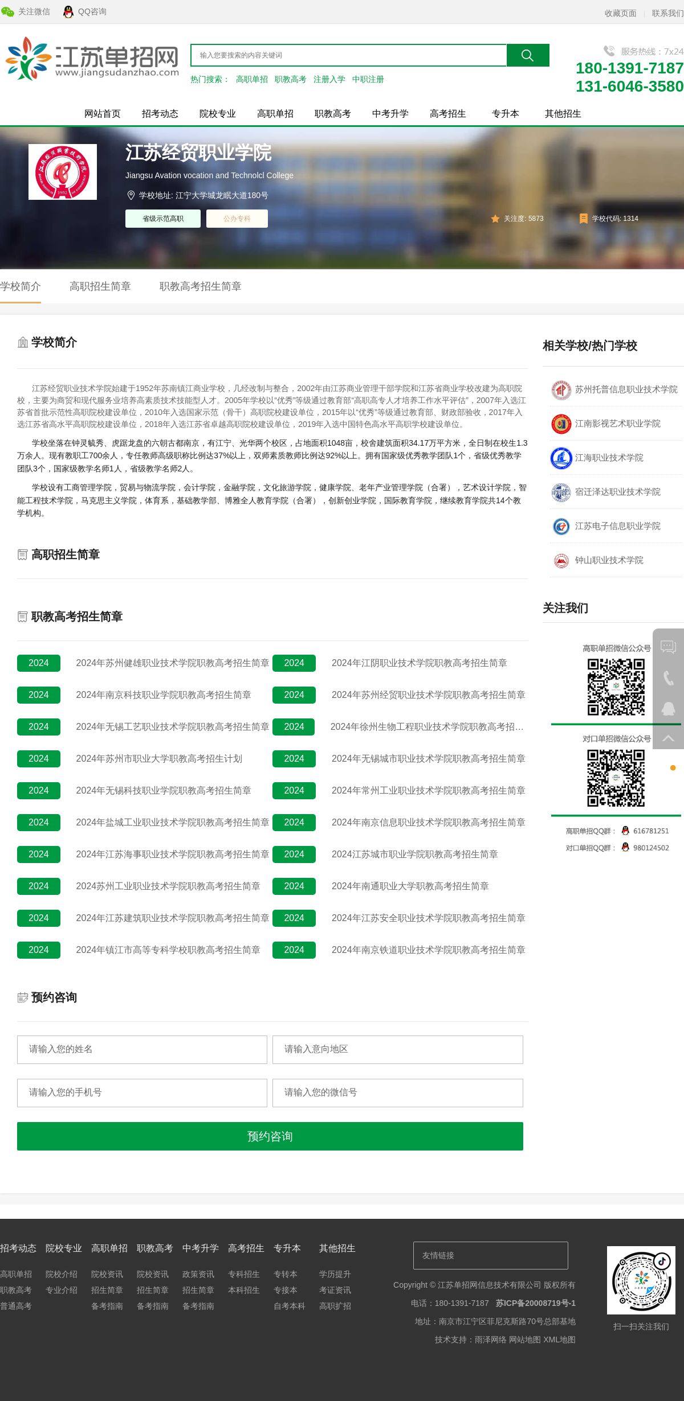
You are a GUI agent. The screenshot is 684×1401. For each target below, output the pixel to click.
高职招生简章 (100, 286)
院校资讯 (107, 1274)
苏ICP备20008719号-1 (536, 1303)
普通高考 (16, 1305)
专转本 (286, 1274)
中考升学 (390, 113)
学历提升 (335, 1274)
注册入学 (329, 79)
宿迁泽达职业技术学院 (605, 493)
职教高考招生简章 (201, 286)
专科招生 (244, 1274)
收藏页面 (621, 13)
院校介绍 (62, 1274)
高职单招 (252, 79)
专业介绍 (62, 1290)
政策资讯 (198, 1274)
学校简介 (20, 286)
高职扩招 (335, 1305)
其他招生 (563, 113)
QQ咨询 (92, 11)
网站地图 (525, 1339)
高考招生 (448, 113)
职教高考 (291, 79)
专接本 (286, 1290)
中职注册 (368, 79)
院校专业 (217, 113)
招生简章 (107, 1290)
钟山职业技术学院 (597, 561)
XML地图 (559, 1339)
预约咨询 (270, 1136)
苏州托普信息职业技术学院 (614, 390)
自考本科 (290, 1305)
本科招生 (244, 1290)
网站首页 (102, 113)
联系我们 (668, 13)
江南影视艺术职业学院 (605, 424)
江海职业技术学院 (597, 458)
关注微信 (34, 11)
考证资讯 (335, 1290)
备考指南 (107, 1305)
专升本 (505, 113)
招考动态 (160, 113)
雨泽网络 (491, 1339)
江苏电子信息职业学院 (605, 526)
